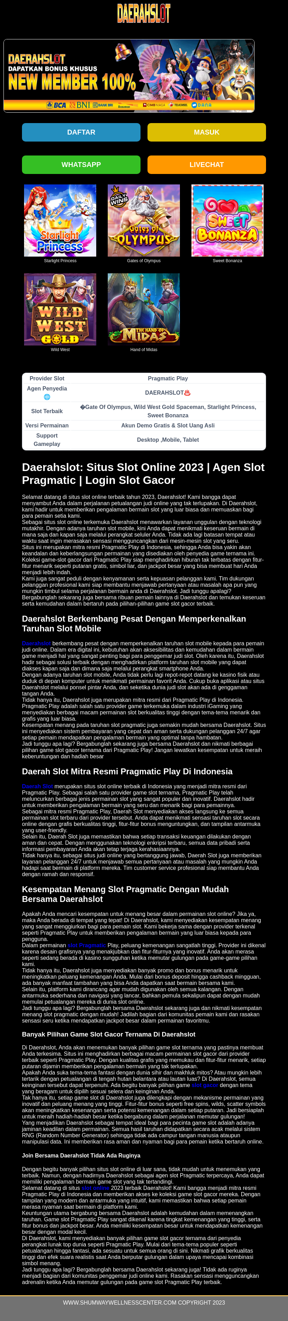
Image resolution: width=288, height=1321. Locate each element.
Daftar (81, 132)
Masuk (206, 132)
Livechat (207, 164)
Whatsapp (81, 164)
